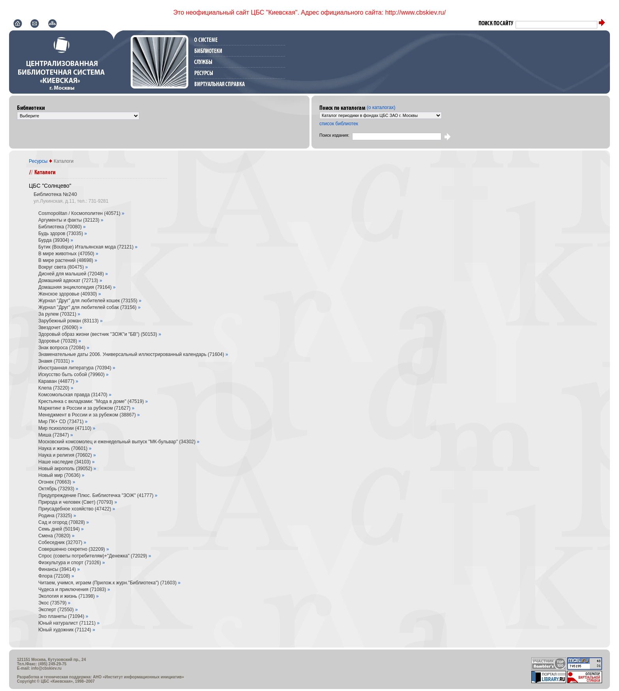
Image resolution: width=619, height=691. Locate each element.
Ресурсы (39, 161)
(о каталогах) (381, 107)
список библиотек (338, 123)
